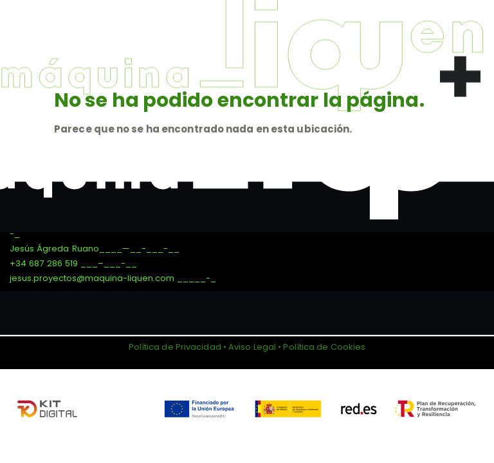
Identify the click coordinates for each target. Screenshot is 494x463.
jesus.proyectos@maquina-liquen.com (92, 278)
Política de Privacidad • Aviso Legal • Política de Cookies (247, 347)
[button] (460, 73)
